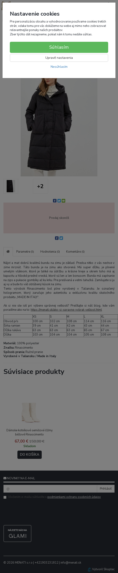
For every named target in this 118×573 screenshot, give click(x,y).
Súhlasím (59, 47)
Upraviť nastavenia (59, 58)
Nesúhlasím (59, 67)
